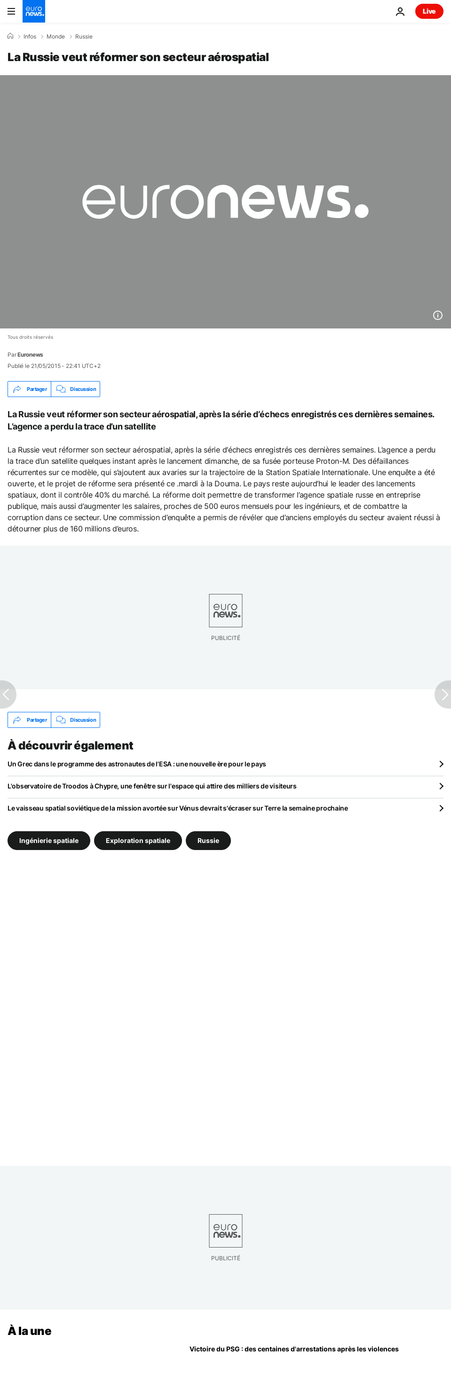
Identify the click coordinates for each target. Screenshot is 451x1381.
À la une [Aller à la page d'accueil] (29, 1331)
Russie (84, 36)
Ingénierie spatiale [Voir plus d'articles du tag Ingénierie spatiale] (49, 840)
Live (429, 11)
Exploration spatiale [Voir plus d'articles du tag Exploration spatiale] (138, 840)
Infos (30, 36)
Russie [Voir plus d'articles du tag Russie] (208, 840)
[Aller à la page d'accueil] (34, 11)
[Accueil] (10, 36)
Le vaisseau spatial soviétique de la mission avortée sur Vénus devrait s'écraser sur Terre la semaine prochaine (178, 808)
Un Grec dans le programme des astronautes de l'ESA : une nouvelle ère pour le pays (137, 764)
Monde (56, 36)
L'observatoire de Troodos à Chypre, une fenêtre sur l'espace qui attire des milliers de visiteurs (152, 786)
